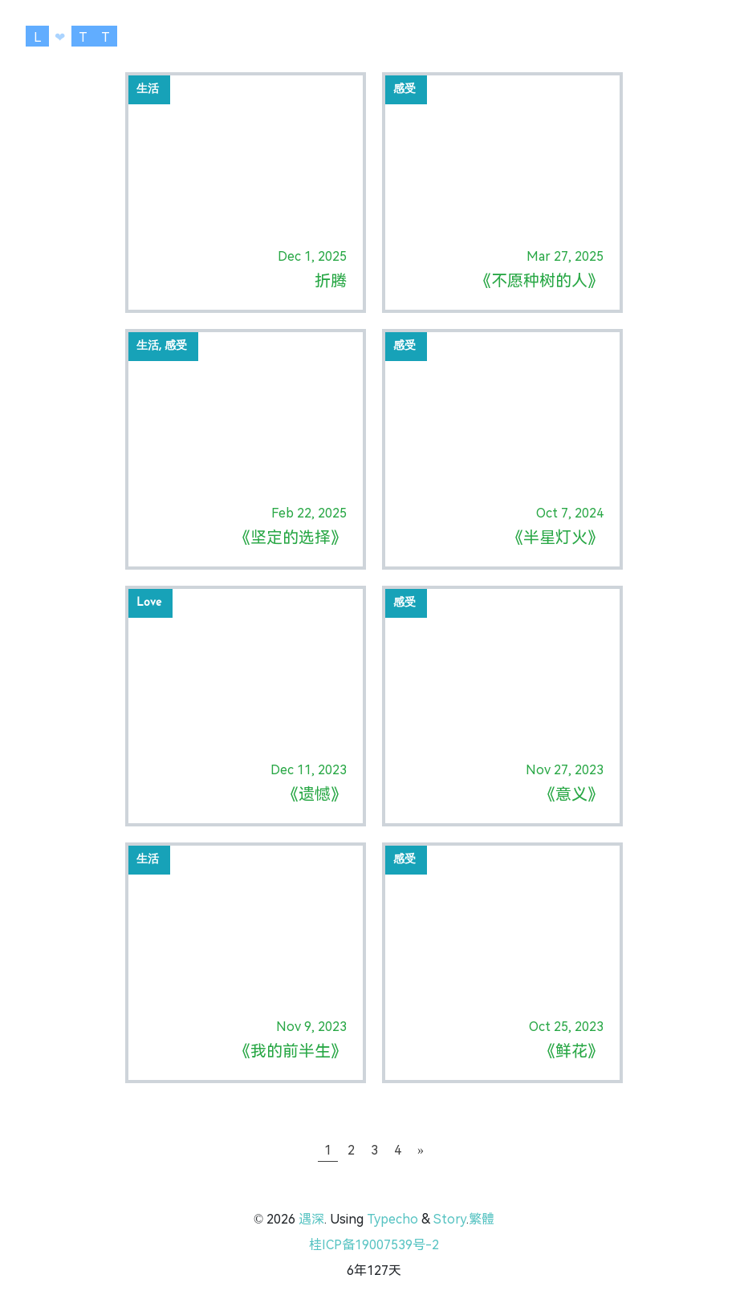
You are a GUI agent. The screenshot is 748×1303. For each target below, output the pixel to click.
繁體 (481, 1219)
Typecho (392, 1219)
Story (449, 1219)
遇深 (311, 1219)
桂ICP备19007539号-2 (374, 1245)
